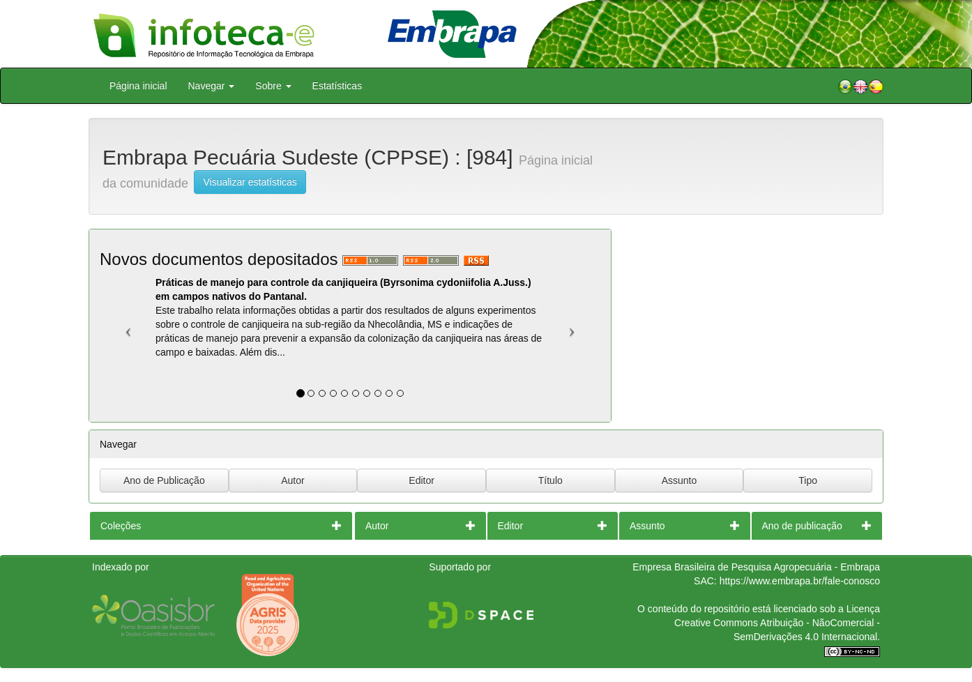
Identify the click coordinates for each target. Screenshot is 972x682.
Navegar (211, 85)
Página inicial (138, 85)
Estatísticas (337, 85)
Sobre (273, 85)
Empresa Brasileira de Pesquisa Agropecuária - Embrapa (756, 567)
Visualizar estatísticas (249, 182)
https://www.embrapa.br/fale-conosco (800, 580)
